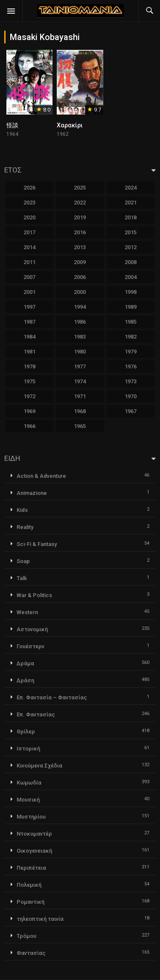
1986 (80, 322)
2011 (29, 262)
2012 (131, 247)
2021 (131, 202)
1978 (29, 366)
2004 (131, 277)
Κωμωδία (29, 782)
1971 (80, 396)
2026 (29, 187)
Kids (22, 510)
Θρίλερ (26, 731)
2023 (29, 202)
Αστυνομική (32, 629)
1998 (131, 292)
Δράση (25, 680)
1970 (131, 396)
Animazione (32, 493)
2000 (80, 292)
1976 (131, 366)
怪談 (12, 125)
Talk (22, 578)
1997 (29, 307)
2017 (29, 232)
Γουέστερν (30, 646)
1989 (131, 307)
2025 (80, 187)
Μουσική (28, 799)
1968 (80, 411)
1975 (29, 381)
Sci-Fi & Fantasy (37, 544)
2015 (131, 232)
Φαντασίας (31, 953)
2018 (131, 217)
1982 (131, 336)
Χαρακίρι (70, 125)
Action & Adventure (41, 476)
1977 (80, 366)
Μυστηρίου (31, 816)
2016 (80, 232)
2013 (80, 247)
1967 (131, 411)
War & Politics (34, 595)
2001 (29, 292)
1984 (29, 336)
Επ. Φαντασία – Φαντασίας (52, 697)
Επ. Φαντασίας (36, 714)
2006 (80, 277)
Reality (25, 527)
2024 (131, 187)
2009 (80, 262)
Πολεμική (29, 885)
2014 (29, 247)
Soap (23, 561)
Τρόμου (26, 936)
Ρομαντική (30, 902)
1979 (131, 351)
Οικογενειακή (34, 851)
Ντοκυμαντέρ (34, 834)
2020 (29, 217)
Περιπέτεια (31, 868)
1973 (131, 381)
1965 (80, 426)
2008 (131, 262)
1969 (29, 411)
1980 (80, 351)
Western (27, 612)
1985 (131, 322)
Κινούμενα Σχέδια (39, 765)
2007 (29, 277)
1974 (80, 381)
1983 (80, 336)
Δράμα (25, 663)
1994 (80, 307)
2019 (80, 217)
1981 (29, 351)
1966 (29, 426)
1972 (29, 396)
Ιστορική (28, 748)
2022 (80, 202)
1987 (29, 322)
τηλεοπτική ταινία (40, 919)
